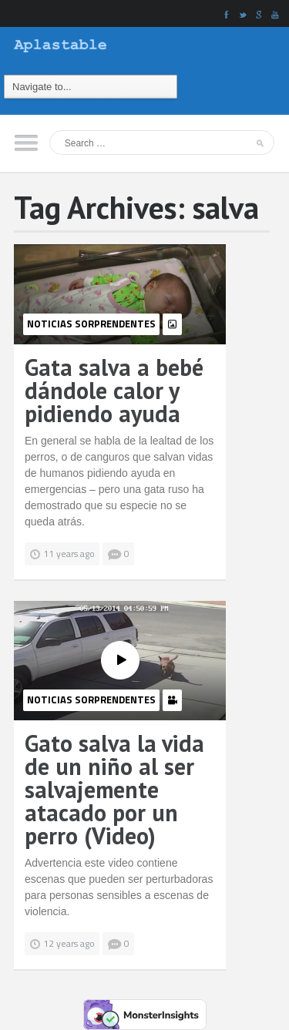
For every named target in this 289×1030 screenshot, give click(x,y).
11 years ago (69, 553)
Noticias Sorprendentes (91, 323)
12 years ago (69, 943)
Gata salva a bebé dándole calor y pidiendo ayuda (114, 390)
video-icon (172, 700)
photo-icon (172, 324)
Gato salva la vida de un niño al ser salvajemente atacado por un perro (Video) (114, 789)
